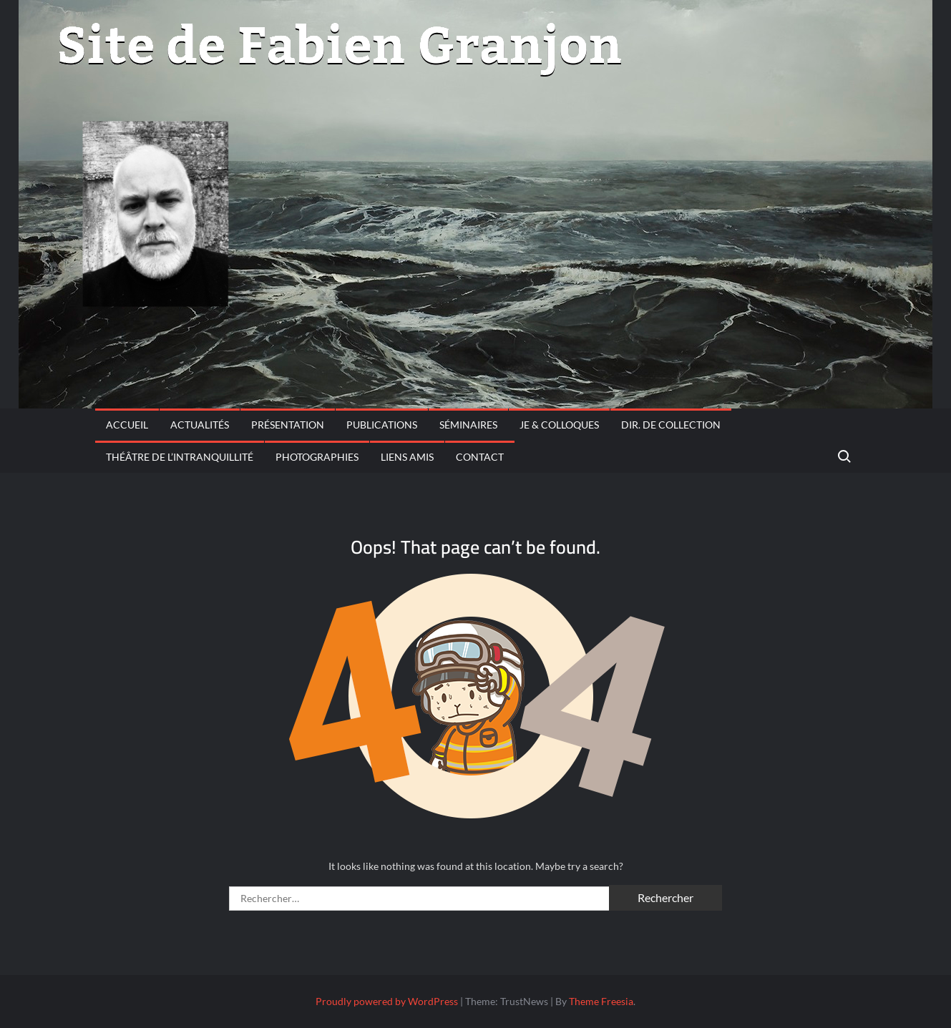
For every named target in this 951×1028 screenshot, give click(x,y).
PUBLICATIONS (381, 424)
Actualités (199, 424)
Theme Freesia (601, 1001)
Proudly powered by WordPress (387, 1001)
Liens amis (407, 457)
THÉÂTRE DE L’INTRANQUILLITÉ (179, 457)
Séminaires (468, 424)
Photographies (317, 457)
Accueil (127, 424)
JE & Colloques (559, 424)
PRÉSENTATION (287, 424)
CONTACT (480, 457)
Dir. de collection (671, 424)
